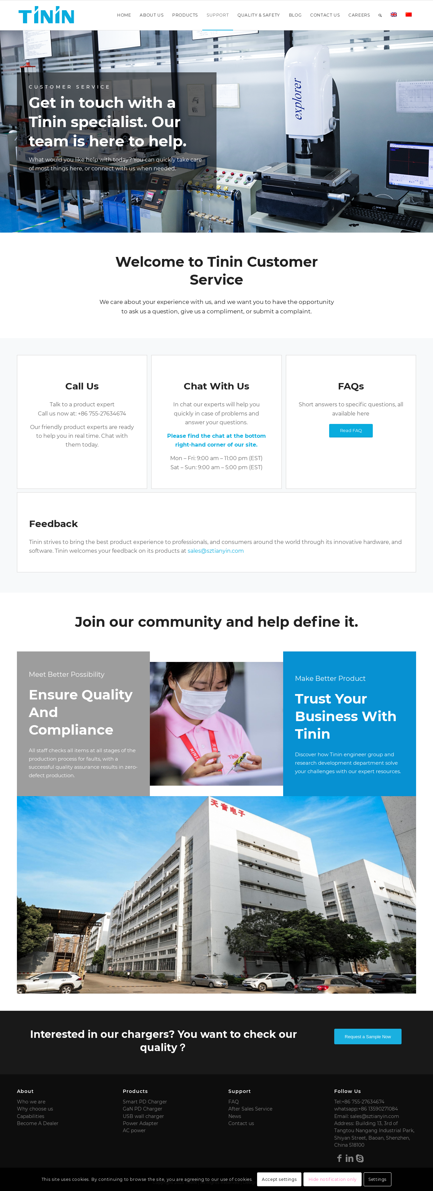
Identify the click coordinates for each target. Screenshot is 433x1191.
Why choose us (35, 1109)
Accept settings (279, 1179)
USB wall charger (143, 1116)
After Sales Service (250, 1109)
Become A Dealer (38, 1123)
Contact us (241, 1123)
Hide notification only (333, 1179)
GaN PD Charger (142, 1109)
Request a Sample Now (368, 1036)
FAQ (233, 1102)
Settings (377, 1179)
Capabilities (30, 1116)
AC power (134, 1130)
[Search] (380, 15)
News (234, 1116)
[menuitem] (124, 15)
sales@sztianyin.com (216, 551)
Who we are (31, 1102)
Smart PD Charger (145, 1102)
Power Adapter (140, 1123)
